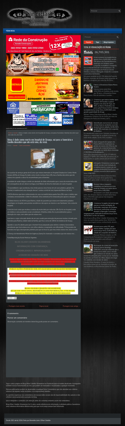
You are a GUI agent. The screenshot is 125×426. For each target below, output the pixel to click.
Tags (97, 42)
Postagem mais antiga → (71, 306)
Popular (88, 42)
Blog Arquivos (109, 42)
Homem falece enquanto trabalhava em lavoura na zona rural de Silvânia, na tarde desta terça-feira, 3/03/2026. (105, 187)
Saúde (15, 133)
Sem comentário (24, 145)
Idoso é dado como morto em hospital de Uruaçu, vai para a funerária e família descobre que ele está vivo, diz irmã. (40, 140)
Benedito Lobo (35, 420)
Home (10, 133)
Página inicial (10, 31)
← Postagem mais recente (16, 306)
